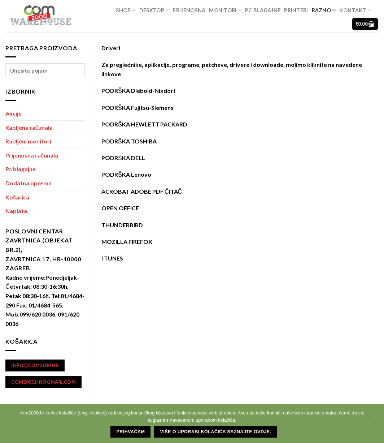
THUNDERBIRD (122, 225)
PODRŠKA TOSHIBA (129, 141)
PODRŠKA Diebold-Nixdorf (138, 90)
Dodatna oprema (28, 183)
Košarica (17, 197)
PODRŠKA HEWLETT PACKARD (144, 124)
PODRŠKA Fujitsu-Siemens (137, 107)
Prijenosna (189, 10)
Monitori (225, 10)
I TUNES (112, 258)
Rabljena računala (29, 127)
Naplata (16, 210)
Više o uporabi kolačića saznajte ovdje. (215, 431)
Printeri (296, 10)
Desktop (154, 10)
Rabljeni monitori (28, 141)
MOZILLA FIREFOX (126, 241)
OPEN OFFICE (120, 208)
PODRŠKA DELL (123, 157)
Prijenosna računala (31, 155)
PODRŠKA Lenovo (126, 174)
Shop (126, 10)
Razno (324, 10)
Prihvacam (131, 431)
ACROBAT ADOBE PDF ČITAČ (141, 191)
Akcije (13, 113)
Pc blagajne (262, 10)
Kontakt (355, 10)
